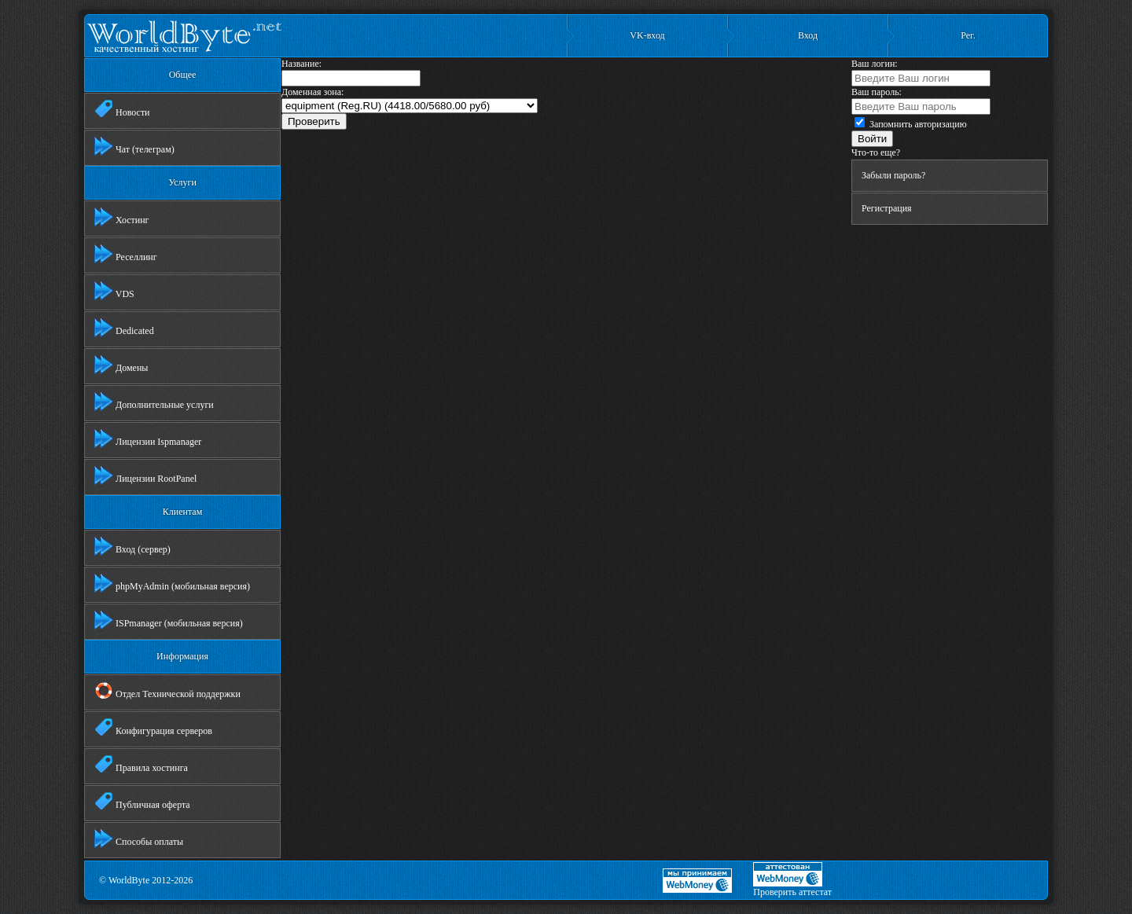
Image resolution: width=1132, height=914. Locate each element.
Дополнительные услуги (154, 401)
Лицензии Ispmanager (147, 438)
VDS (114, 290)
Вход (808, 35)
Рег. (968, 35)
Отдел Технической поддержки (167, 690)
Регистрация (887, 208)
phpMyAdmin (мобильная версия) (172, 583)
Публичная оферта (142, 801)
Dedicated (124, 327)
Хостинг (121, 216)
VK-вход (647, 35)
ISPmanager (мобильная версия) (168, 620)
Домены (121, 364)
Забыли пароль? (893, 175)
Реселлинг (125, 253)
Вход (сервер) (132, 546)
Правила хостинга (141, 764)
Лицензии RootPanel (145, 475)
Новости (122, 109)
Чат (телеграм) (134, 146)
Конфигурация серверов (153, 727)
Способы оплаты (138, 838)
